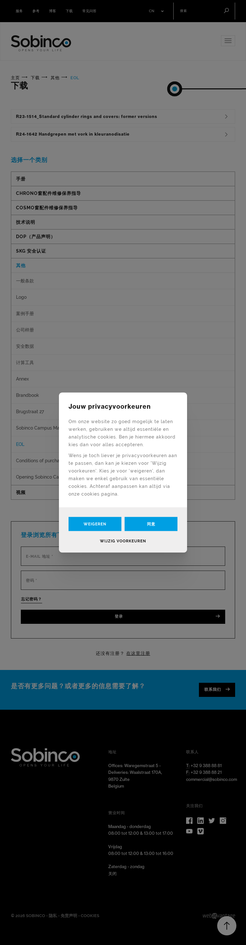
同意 (151, 524)
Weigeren (95, 524)
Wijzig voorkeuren (123, 541)
